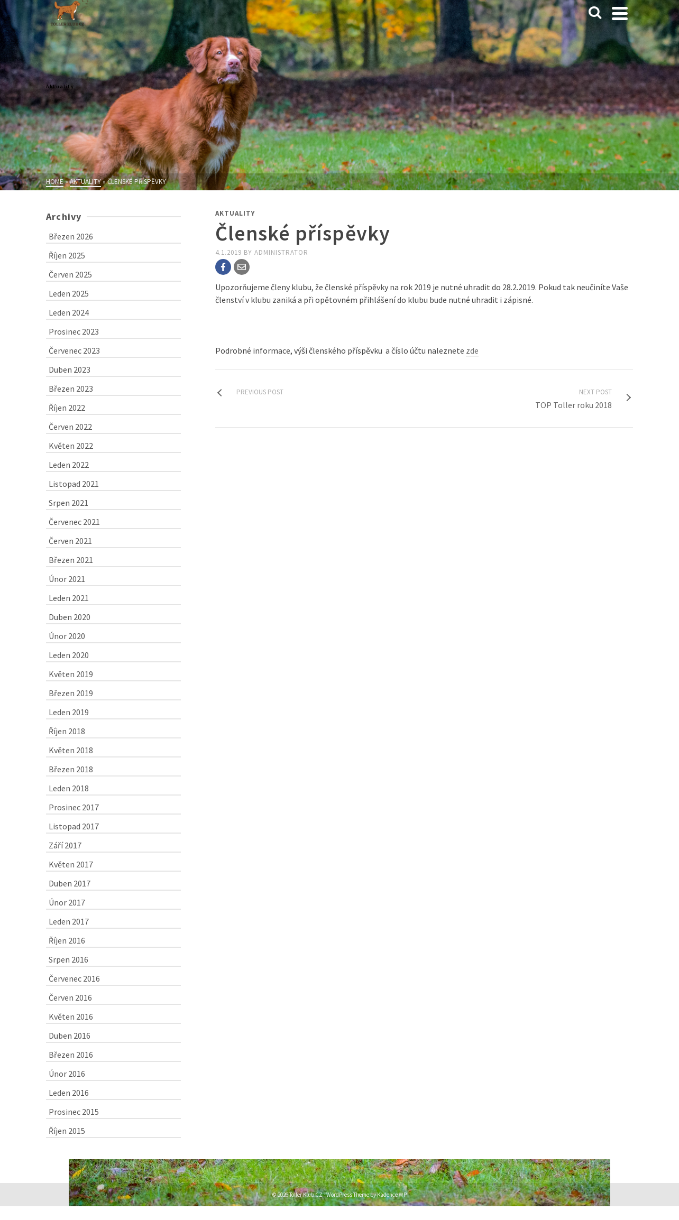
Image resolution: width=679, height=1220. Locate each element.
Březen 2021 (71, 559)
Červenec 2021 (74, 521)
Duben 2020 (69, 617)
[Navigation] (620, 13)
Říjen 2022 (67, 407)
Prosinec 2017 (74, 807)
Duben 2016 (69, 1035)
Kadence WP (392, 1194)
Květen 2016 (71, 1016)
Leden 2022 (69, 464)
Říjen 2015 (67, 1130)
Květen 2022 (71, 445)
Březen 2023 (71, 388)
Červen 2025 (70, 274)
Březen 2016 (71, 1054)
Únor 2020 (67, 636)
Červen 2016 (70, 997)
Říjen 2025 (67, 255)
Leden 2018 (69, 788)
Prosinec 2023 (74, 331)
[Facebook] (223, 267)
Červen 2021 (70, 540)
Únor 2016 (67, 1073)
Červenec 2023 (74, 350)
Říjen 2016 (67, 940)
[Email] (242, 267)
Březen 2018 (71, 769)
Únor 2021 (67, 579)
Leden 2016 (69, 1092)
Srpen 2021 (68, 502)
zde (472, 350)
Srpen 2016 (68, 959)
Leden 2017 (69, 921)
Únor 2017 (67, 902)
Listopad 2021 (74, 483)
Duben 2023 (69, 369)
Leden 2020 (69, 655)
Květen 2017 (71, 864)
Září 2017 (65, 845)
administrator (281, 252)
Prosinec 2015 (74, 1111)
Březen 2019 (71, 693)
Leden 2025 (69, 293)
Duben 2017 (69, 883)
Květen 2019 (71, 674)
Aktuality (235, 213)
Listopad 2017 (74, 826)
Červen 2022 (70, 426)
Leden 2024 (69, 312)
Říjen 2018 (67, 731)
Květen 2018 (71, 750)
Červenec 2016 (74, 978)
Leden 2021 (69, 598)
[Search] (595, 13)
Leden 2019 (69, 712)
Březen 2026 (71, 236)
